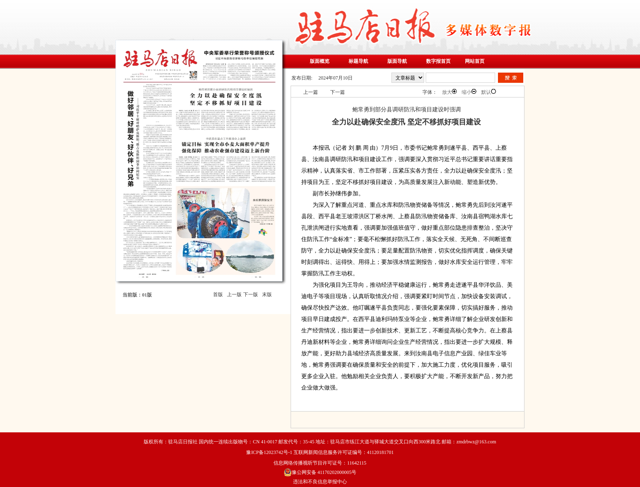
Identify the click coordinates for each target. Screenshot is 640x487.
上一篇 (310, 92)
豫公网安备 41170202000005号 (320, 472)
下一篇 (337, 92)
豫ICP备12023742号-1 (269, 452)
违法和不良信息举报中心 (320, 482)
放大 (449, 92)
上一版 (234, 294)
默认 (488, 92)
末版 (267, 294)
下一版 (250, 294)
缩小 (469, 92)
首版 (218, 294)
